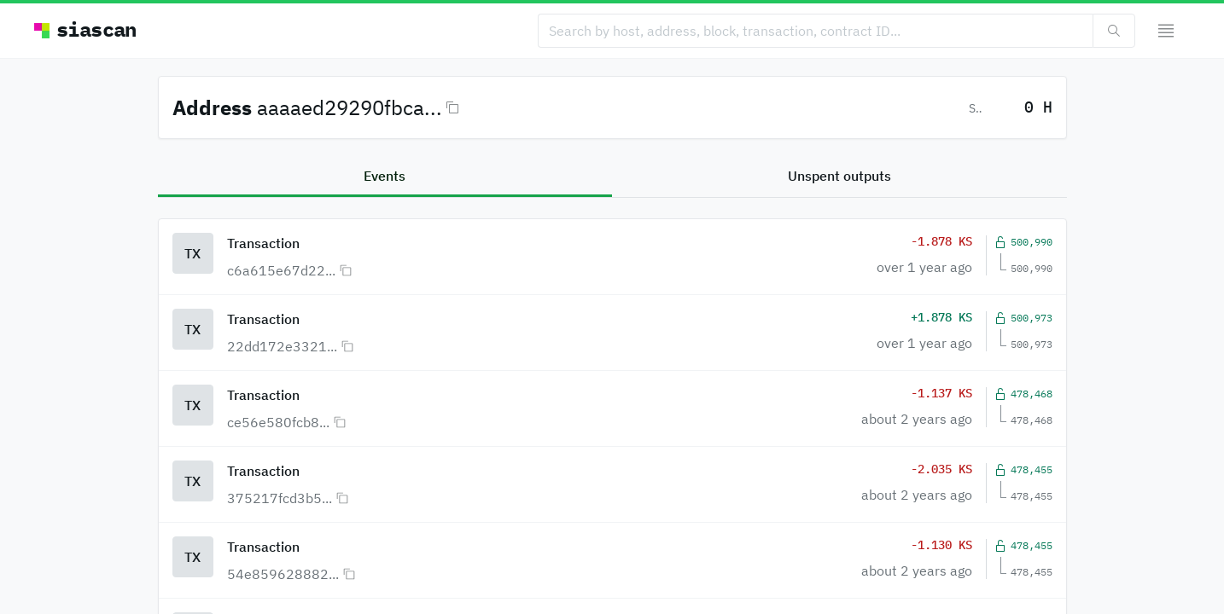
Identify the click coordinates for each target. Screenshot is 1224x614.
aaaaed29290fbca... (349, 107)
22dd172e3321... (282, 346)
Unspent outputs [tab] (839, 175)
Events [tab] (384, 175)
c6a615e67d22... (281, 270)
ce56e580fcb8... (278, 422)
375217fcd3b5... (279, 498)
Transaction (263, 243)
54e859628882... (283, 573)
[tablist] (612, 177)
